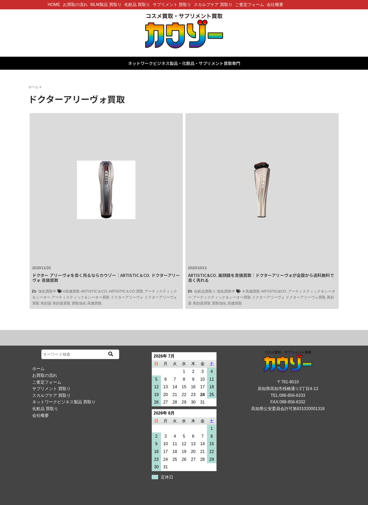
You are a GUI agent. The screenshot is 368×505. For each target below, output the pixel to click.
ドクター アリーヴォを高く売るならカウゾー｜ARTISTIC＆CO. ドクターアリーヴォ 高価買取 (106, 277)
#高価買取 (71, 291)
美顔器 (46, 303)
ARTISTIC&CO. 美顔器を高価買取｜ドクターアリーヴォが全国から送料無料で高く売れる (261, 277)
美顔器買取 (61, 303)
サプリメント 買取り (172, 4)
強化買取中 (47, 291)
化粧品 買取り (137, 4)
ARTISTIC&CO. (274, 291)
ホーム (38, 368)
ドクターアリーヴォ (127, 297)
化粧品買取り (205, 291)
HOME (54, 4)
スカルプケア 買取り (213, 4)
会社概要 (275, 4)
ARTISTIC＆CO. (94, 291)
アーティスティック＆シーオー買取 (80, 297)
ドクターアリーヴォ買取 (306, 297)
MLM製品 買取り (106, 4)
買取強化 (79, 303)
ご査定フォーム (249, 4)
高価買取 (94, 303)
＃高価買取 (251, 291)
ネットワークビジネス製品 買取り (64, 402)
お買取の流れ (75, 4)
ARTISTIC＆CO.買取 (126, 291)
